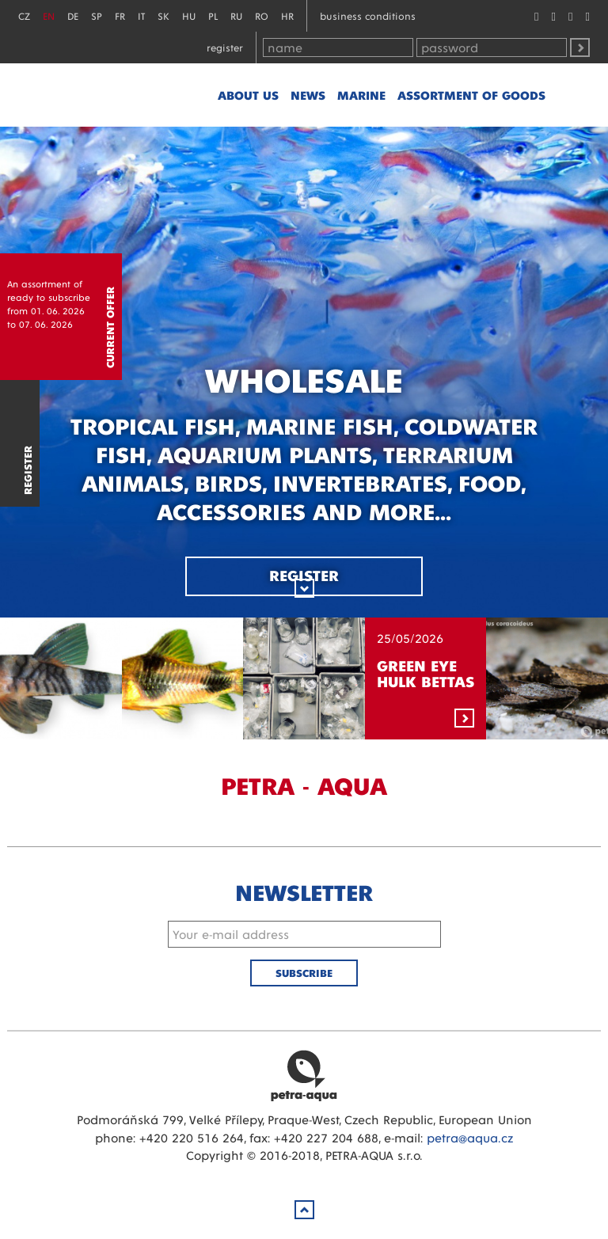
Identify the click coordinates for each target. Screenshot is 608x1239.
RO (261, 15)
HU (189, 15)
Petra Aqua (304, 1075)
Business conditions (368, 15)
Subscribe (304, 972)
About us (248, 94)
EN (49, 15)
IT (141, 15)
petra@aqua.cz (470, 1137)
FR (120, 15)
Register (225, 47)
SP (96, 15)
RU (236, 15)
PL (213, 15)
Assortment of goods (471, 94)
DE (72, 15)
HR (287, 15)
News (308, 94)
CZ (24, 15)
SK (163, 15)
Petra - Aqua (134, 95)
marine (361, 94)
